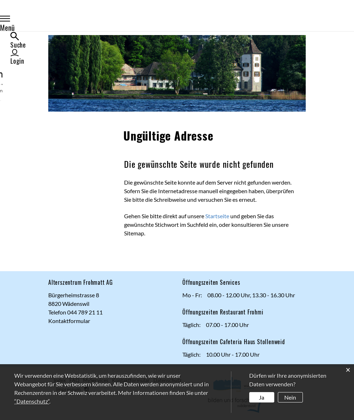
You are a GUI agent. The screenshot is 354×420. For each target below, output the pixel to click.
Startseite (217, 216)
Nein (290, 397)
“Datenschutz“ (31, 401)
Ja (261, 397)
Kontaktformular (69, 320)
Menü (63, 22)
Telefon (57, 312)
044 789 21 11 (85, 312)
